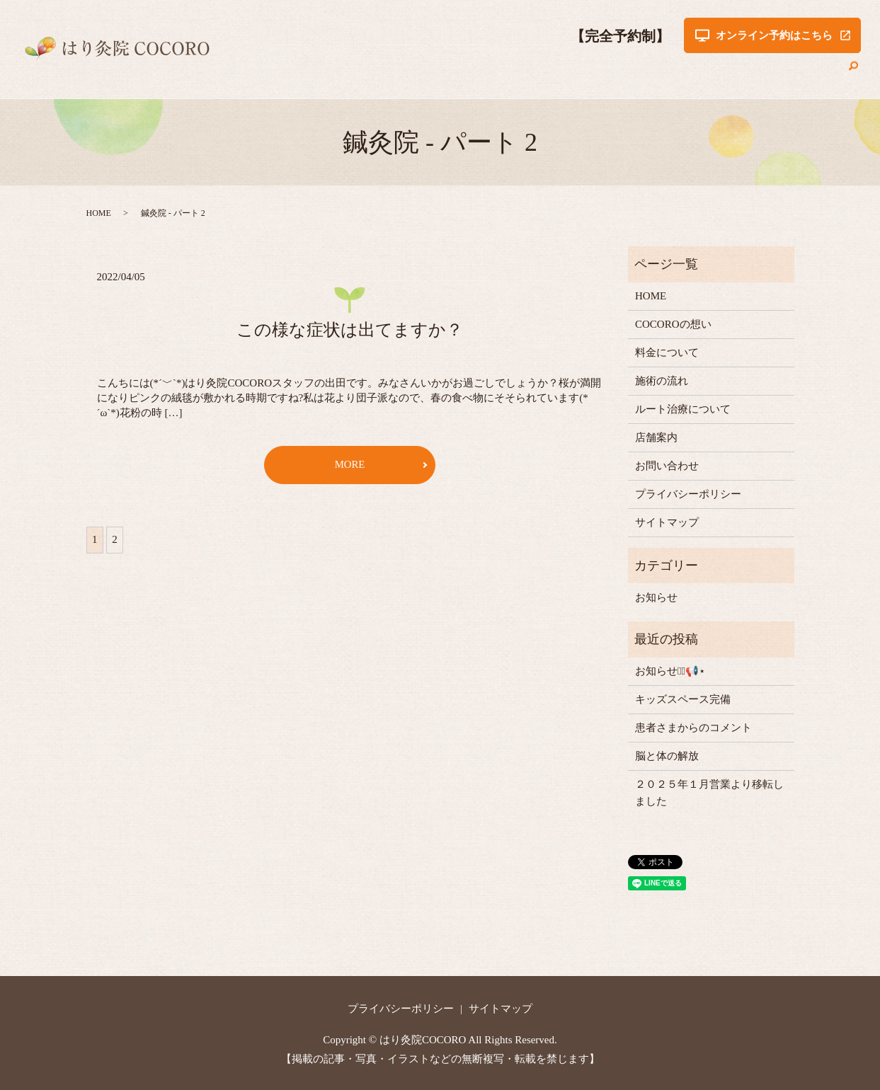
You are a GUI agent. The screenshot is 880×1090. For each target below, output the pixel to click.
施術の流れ (562, 73)
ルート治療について (651, 73)
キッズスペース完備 (683, 699)
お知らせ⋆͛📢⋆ (670, 671)
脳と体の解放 (667, 756)
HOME (335, 73)
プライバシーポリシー (688, 494)
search (853, 73)
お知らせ (656, 597)
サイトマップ (667, 522)
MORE (349, 465)
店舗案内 (735, 73)
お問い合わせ (803, 73)
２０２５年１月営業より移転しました (709, 793)
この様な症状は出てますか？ (349, 330)
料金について (489, 73)
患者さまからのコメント (693, 727)
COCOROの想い (404, 73)
